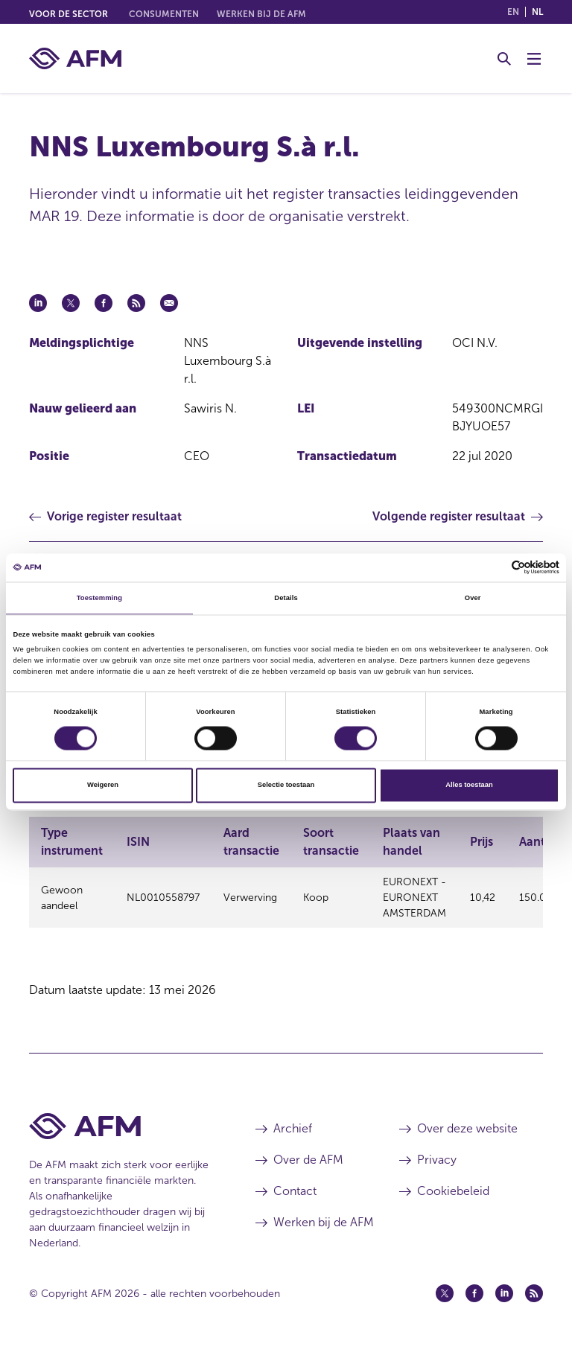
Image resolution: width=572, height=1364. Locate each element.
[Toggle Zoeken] (504, 59)
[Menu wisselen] (534, 59)
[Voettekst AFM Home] (120, 1139)
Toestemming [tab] (99, 598)
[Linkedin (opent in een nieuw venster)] (504, 1307)
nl (537, 12)
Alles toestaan (468, 785)
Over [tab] (473, 598)
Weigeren (102, 785)
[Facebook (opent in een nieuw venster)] (474, 1307)
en (513, 12)
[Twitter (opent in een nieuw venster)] (445, 1307)
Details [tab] (285, 598)
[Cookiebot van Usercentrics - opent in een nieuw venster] (494, 568)
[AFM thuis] (75, 58)
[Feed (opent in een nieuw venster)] (534, 1307)
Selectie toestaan (286, 785)
